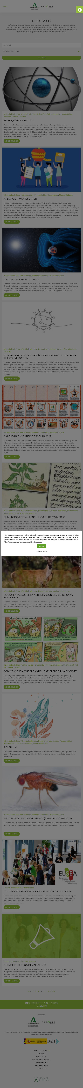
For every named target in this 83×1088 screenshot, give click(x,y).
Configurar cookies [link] (41, 551)
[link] (79, 9)
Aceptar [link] (41, 546)
